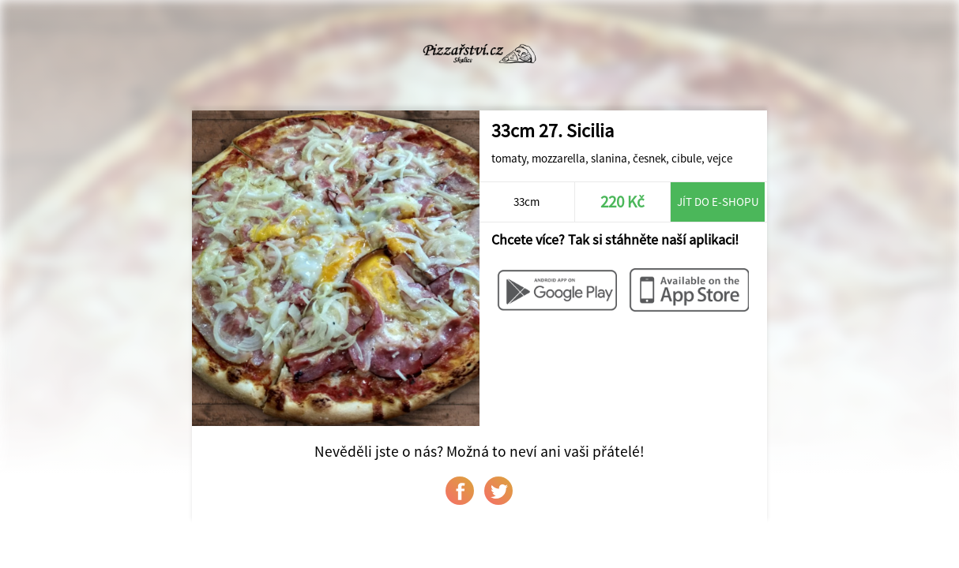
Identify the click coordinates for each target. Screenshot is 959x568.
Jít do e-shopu (718, 201)
